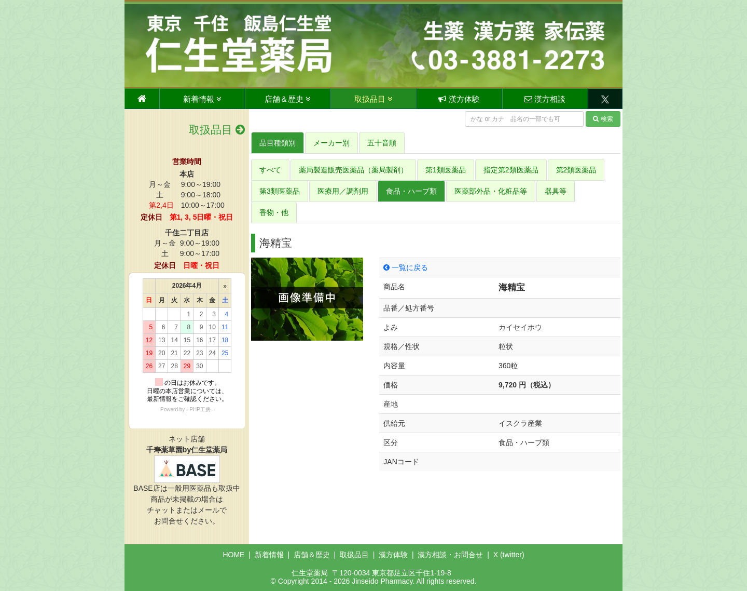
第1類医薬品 (445, 170)
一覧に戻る (405, 267)
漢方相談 (544, 99)
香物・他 (273, 212)
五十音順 (381, 143)
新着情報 (202, 99)
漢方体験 (458, 99)
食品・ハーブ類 (411, 191)
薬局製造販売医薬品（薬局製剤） (353, 170)
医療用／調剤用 (342, 191)
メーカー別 (331, 143)
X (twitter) (508, 554)
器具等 (555, 191)
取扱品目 (373, 99)
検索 (603, 119)
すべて (270, 170)
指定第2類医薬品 (510, 170)
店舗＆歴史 (288, 99)
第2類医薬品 (576, 170)
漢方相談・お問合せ (450, 554)
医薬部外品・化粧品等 (490, 191)
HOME (233, 554)
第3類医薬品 (279, 191)
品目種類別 (277, 143)
